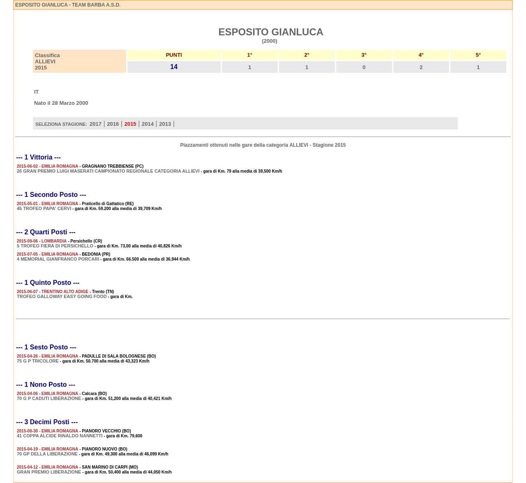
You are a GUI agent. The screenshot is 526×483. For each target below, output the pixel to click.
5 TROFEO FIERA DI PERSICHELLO (55, 245)
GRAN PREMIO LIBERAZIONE (49, 471)
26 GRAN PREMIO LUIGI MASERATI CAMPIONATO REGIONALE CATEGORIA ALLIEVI (108, 171)
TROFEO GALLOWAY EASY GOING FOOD (62, 296)
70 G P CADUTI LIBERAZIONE (49, 398)
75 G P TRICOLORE (38, 360)
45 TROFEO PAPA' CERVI (44, 208)
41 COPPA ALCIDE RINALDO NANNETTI (60, 435)
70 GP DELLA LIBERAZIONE (47, 453)
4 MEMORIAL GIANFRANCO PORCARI (58, 259)
